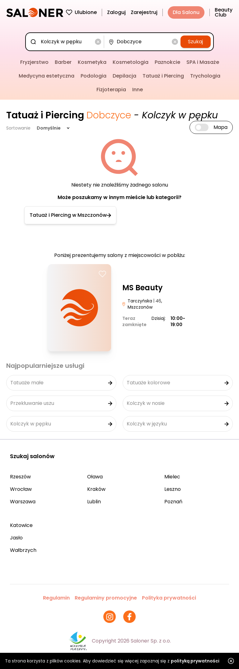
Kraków (96, 489)
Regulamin (56, 597)
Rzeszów (20, 476)
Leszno (172, 489)
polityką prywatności (195, 661)
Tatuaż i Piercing (163, 75)
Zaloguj (116, 12)
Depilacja (124, 75)
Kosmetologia (130, 62)
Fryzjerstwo (34, 62)
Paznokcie (167, 62)
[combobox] (66, 42)
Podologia (93, 75)
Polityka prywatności (169, 597)
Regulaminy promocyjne (106, 597)
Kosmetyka (92, 62)
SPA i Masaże (202, 62)
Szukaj (195, 41)
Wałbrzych (23, 550)
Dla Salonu (186, 12)
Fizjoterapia (111, 89)
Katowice (21, 525)
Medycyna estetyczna (46, 75)
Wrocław (21, 489)
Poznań (173, 501)
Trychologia (205, 75)
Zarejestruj (144, 12)
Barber (63, 62)
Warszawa (22, 501)
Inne (137, 89)
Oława (95, 476)
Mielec (172, 476)
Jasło (16, 537)
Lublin (94, 501)
